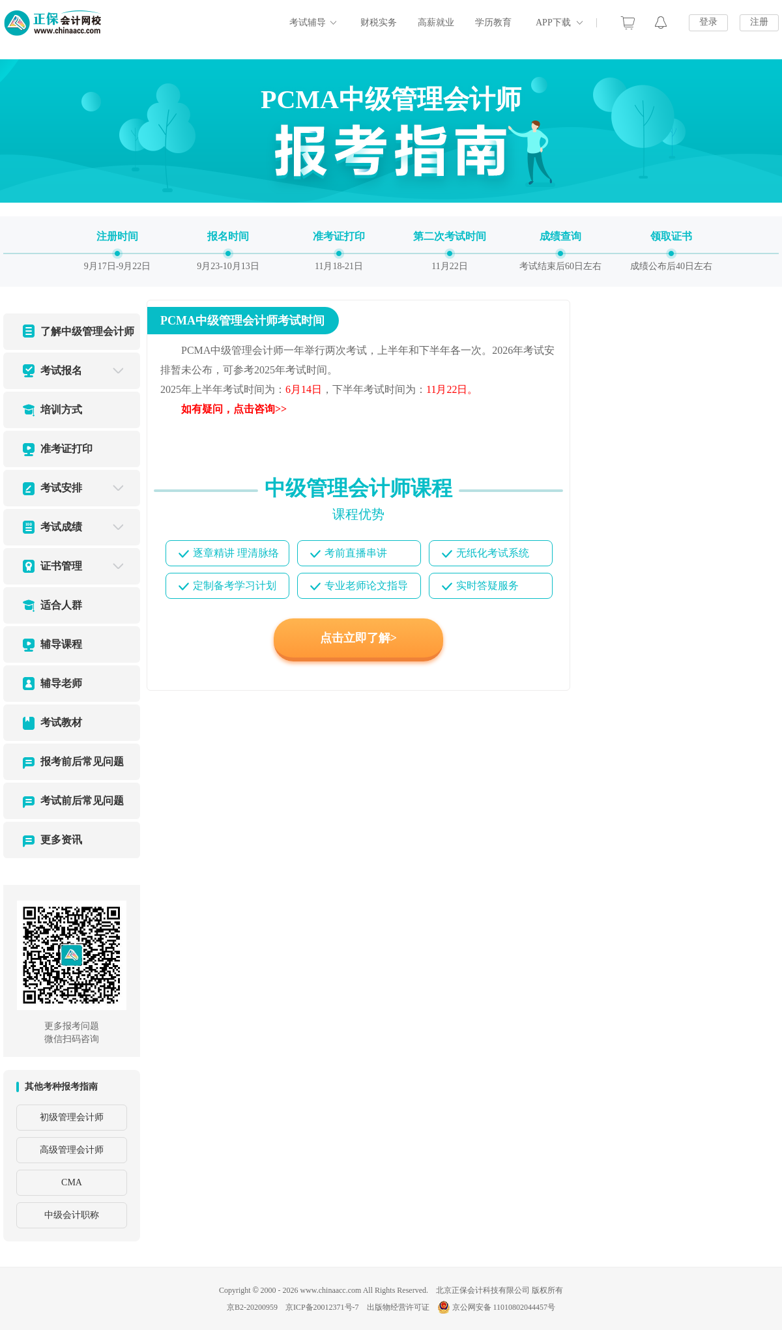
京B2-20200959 (252, 1307)
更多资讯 (61, 839)
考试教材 (61, 722)
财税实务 (378, 22)
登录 (708, 22)
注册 (759, 22)
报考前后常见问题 (82, 761)
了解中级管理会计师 (87, 331)
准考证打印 (66, 448)
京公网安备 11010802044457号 (496, 1307)
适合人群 (61, 605)
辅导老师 (61, 683)
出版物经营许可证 (398, 1307)
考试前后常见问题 (82, 800)
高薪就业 (436, 22)
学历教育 (493, 22)
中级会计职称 (71, 1215)
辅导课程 (61, 644)
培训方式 (61, 409)
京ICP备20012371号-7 (322, 1307)
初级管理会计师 (72, 1117)
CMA (71, 1182)
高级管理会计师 (72, 1150)
